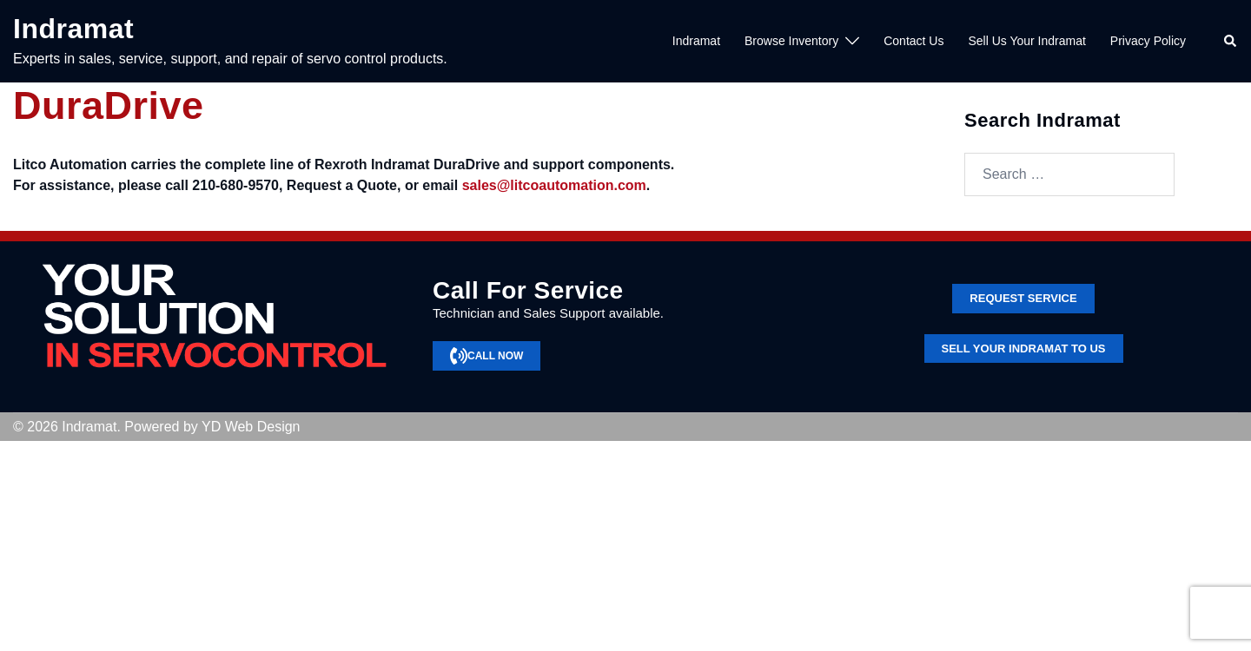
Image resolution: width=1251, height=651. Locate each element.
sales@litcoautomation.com (554, 185)
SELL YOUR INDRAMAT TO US (1024, 348)
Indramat (73, 28)
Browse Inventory (791, 41)
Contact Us (913, 41)
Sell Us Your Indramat (1026, 41)
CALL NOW (486, 356)
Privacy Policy (1148, 41)
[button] (1231, 42)
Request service (1023, 298)
